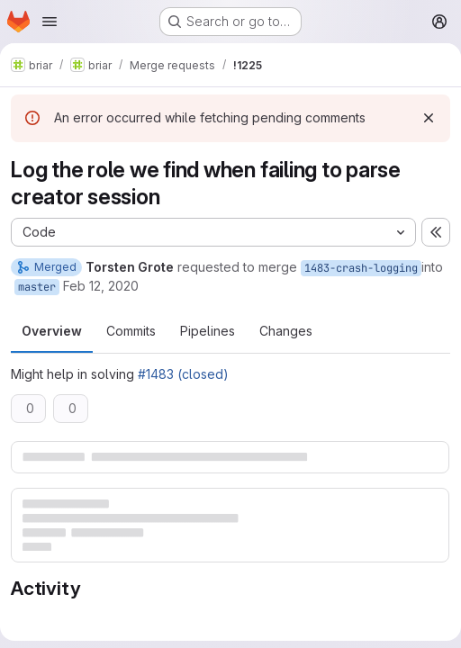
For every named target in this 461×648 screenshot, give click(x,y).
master (37, 287)
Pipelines (207, 330)
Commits (131, 330)
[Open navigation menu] (49, 21)
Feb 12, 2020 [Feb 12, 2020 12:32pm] (101, 285)
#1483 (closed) (183, 374)
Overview (52, 330)
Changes (285, 330)
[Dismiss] (428, 118)
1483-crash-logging (361, 268)
